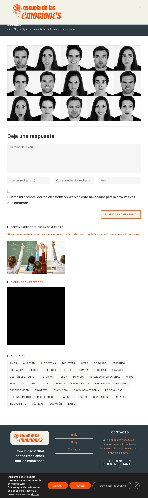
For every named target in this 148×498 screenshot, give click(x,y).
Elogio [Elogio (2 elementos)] (34, 370)
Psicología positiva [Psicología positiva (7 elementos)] (86, 390)
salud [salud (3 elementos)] (83, 397)
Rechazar (77, 480)
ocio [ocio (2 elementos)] (47, 383)
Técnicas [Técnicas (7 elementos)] (37, 404)
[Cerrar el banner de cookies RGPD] (136, 480)
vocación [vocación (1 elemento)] (56, 404)
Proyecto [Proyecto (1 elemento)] (41, 390)
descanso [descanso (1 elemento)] (119, 363)
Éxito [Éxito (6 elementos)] (71, 404)
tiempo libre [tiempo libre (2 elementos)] (18, 404)
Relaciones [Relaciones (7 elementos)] (66, 397)
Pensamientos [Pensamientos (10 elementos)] (80, 383)
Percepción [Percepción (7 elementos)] (102, 383)
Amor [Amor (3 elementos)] (13, 363)
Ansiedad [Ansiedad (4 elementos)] (29, 363)
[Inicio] (8, 29)
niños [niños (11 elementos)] (34, 383)
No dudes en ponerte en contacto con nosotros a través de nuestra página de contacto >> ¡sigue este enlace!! (118, 446)
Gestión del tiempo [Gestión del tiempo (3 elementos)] (22, 376)
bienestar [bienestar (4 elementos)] (68, 363)
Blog (74, 442)
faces (72, 29)
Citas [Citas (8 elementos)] (84, 363)
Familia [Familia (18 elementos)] (83, 370)
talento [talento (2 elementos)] (119, 397)
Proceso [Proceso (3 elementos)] (121, 383)
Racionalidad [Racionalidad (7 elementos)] (114, 390)
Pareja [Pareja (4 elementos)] (60, 383)
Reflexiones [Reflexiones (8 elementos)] (45, 397)
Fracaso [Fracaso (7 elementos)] (117, 370)
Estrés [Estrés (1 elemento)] (68, 370)
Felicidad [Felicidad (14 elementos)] (100, 370)
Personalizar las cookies (110, 480)
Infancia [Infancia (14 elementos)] (78, 376)
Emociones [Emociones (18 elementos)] (51, 370)
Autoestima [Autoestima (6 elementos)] (48, 363)
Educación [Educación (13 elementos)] (17, 370)
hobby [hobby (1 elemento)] (63, 376)
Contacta (74, 449)
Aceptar (53, 480)
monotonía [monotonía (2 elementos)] (17, 383)
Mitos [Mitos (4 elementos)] (129, 376)
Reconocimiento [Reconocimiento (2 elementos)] (20, 397)
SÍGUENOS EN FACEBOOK (27, 282)
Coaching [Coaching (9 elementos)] (100, 363)
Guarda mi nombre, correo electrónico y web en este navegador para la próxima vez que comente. (71, 200)
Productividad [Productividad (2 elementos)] (19, 390)
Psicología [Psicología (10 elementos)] (61, 390)
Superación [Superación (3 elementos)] (100, 397)
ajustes (12, 494)
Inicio (74, 434)
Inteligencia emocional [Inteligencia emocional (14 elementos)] (105, 376)
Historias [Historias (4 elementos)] (46, 376)
